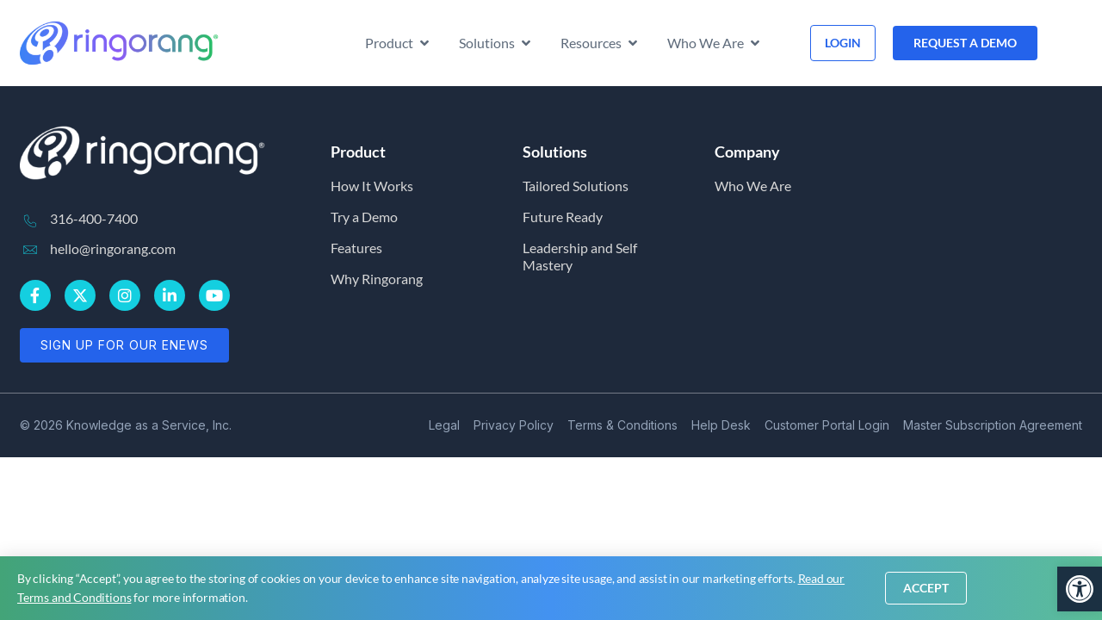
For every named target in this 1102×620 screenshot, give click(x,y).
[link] (1079, 589)
